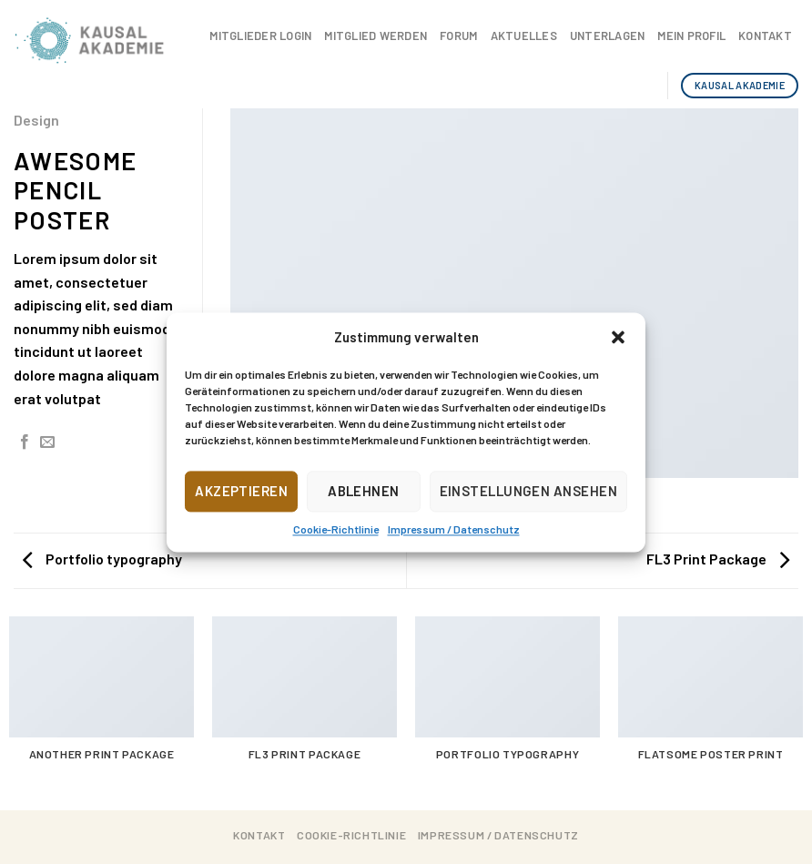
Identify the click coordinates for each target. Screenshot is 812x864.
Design (36, 119)
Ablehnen (364, 491)
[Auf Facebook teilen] (24, 442)
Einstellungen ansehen (528, 491)
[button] (618, 337)
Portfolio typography (102, 558)
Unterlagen (607, 35)
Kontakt (765, 35)
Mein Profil (691, 35)
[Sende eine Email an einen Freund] (47, 442)
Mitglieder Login (260, 35)
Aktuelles (524, 35)
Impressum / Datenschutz (454, 529)
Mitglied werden (375, 35)
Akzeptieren (241, 491)
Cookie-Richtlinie (336, 529)
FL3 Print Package (717, 558)
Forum (458, 35)
